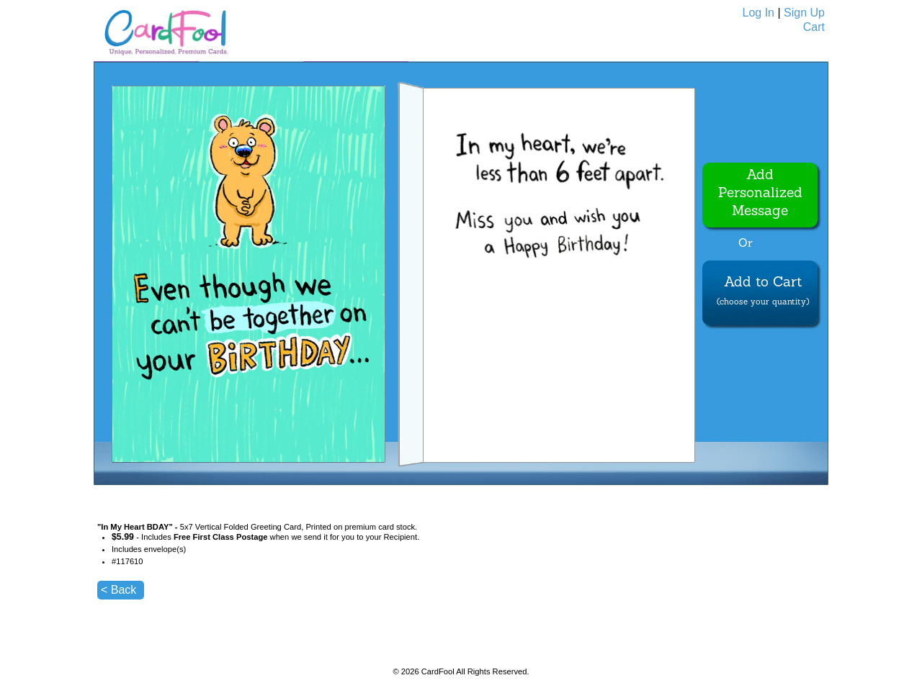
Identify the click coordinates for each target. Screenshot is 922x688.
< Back (118, 590)
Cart (814, 27)
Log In (758, 12)
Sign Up (804, 12)
